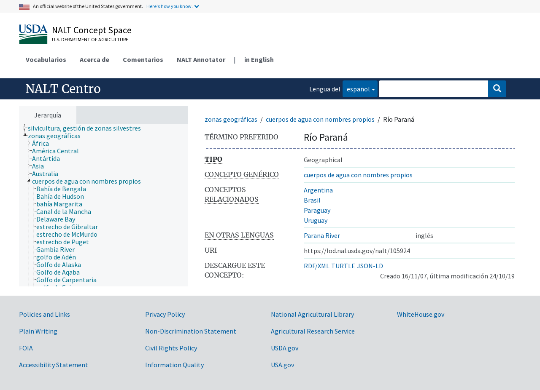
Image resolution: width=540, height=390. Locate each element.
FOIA (26, 348)
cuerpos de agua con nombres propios (320, 119)
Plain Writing (38, 331)
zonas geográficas (231, 119)
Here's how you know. (169, 6)
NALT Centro (63, 88)
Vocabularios (46, 59)
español (356, 88)
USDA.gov (284, 348)
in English (259, 59)
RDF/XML (316, 266)
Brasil (312, 200)
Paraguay (317, 210)
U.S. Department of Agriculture (90, 39)
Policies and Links (44, 314)
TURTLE (343, 266)
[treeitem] (87, 128)
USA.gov (282, 365)
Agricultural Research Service (313, 331)
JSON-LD (370, 266)
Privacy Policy (165, 314)
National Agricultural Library (312, 314)
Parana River (322, 235)
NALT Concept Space (92, 30)
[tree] (103, 205)
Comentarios (143, 59)
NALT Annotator (201, 59)
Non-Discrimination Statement (190, 331)
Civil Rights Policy (171, 348)
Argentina (318, 190)
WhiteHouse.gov (420, 314)
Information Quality (174, 365)
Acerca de (94, 59)
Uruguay (315, 220)
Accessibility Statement (53, 365)
